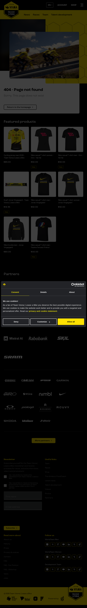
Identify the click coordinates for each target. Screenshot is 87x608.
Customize (43, 322)
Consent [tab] (15, 292)
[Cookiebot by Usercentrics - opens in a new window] (73, 285)
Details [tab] (43, 292)
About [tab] (72, 292)
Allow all (71, 322)
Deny (16, 322)
